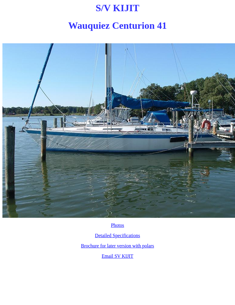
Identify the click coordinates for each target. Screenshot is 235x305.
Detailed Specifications (117, 235)
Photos (117, 225)
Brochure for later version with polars (117, 245)
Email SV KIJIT (118, 256)
